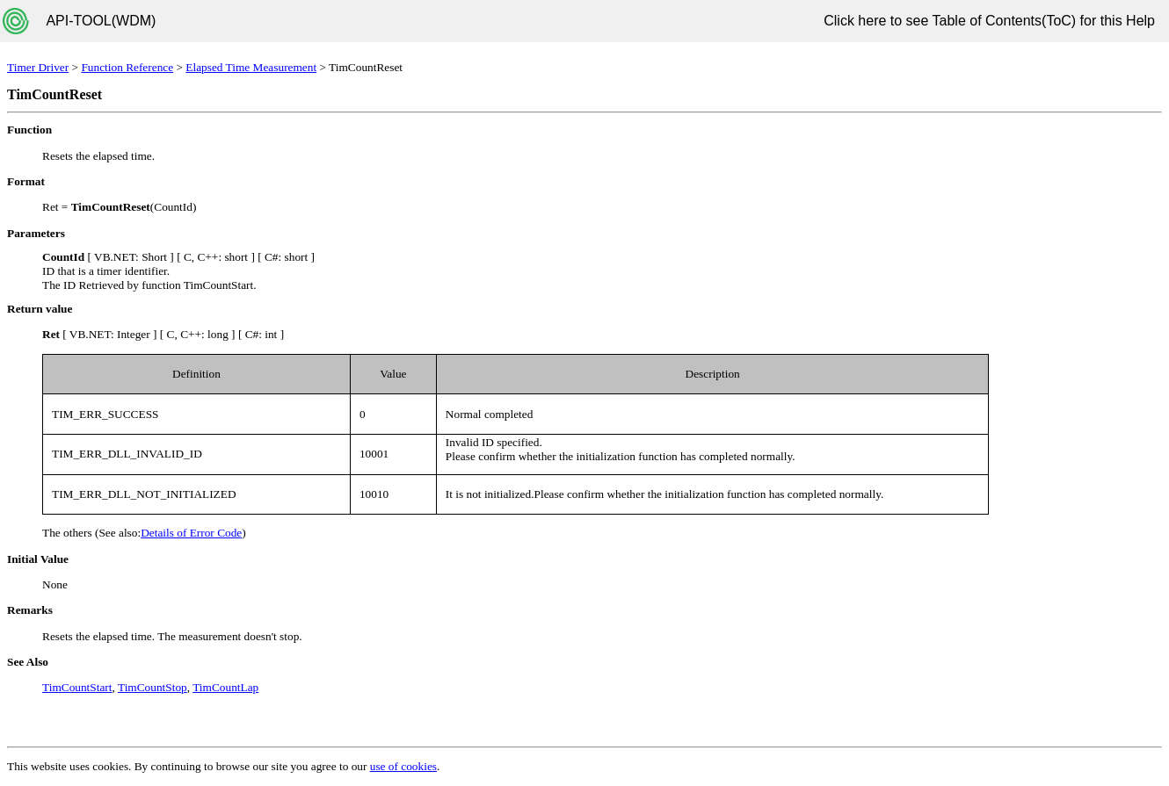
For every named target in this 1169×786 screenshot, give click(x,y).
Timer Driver (38, 67)
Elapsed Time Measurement (250, 67)
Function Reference (127, 67)
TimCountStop (152, 687)
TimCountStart (77, 687)
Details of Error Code (191, 532)
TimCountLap (225, 687)
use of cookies (403, 766)
